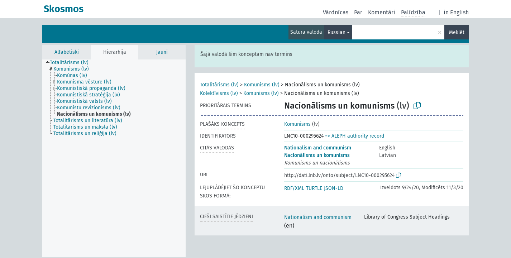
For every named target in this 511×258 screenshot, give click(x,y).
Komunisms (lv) (262, 85)
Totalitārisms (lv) (219, 85)
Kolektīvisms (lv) (219, 93)
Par (358, 12)
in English (456, 12)
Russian (336, 32)
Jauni (162, 52)
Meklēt (456, 32)
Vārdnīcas (335, 12)
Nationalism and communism (317, 148)
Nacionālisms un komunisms (317, 155)
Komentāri (381, 12)
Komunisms (297, 124)
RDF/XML (294, 188)
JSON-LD (333, 188)
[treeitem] (72, 62)
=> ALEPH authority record (354, 136)
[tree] (114, 158)
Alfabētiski (66, 52)
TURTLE (314, 188)
